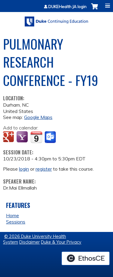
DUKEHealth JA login (67, 7)
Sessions (15, 222)
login (24, 169)
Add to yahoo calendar (23, 137)
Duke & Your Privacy (61, 242)
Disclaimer (29, 242)
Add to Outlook (51, 137)
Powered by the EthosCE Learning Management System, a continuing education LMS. (85, 258)
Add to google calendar (9, 137)
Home (12, 215)
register (44, 169)
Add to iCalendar (36, 137)
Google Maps (38, 117)
